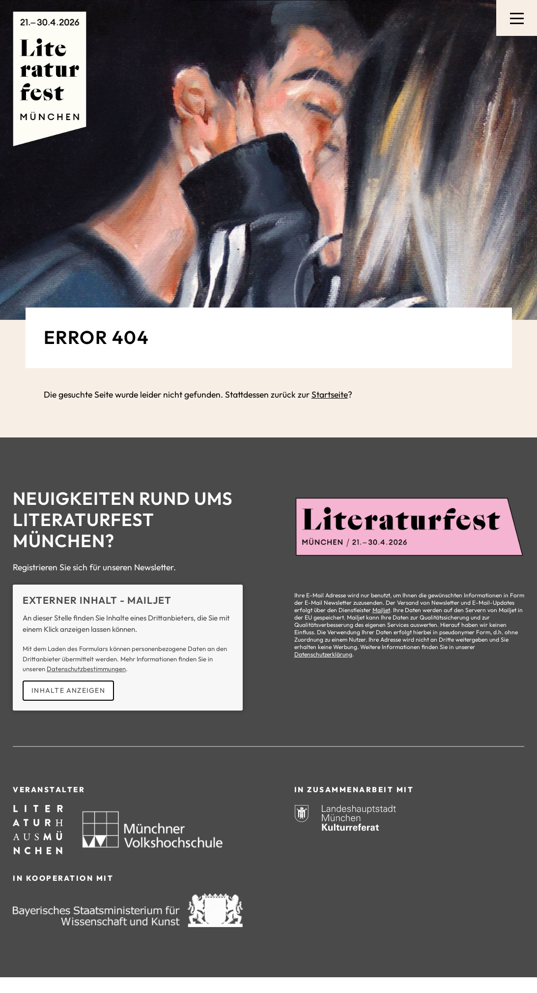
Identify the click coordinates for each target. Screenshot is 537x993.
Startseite (329, 394)
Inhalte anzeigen (68, 690)
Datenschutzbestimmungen (86, 669)
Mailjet (381, 610)
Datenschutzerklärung (323, 654)
